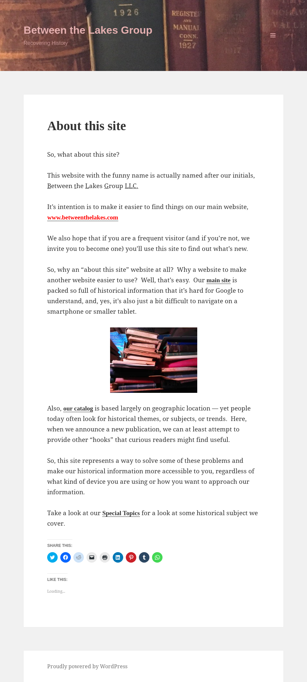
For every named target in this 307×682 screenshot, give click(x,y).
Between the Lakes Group (88, 30)
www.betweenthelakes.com (82, 217)
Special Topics (121, 513)
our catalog (78, 408)
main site (218, 280)
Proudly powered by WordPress (87, 666)
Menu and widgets (273, 45)
